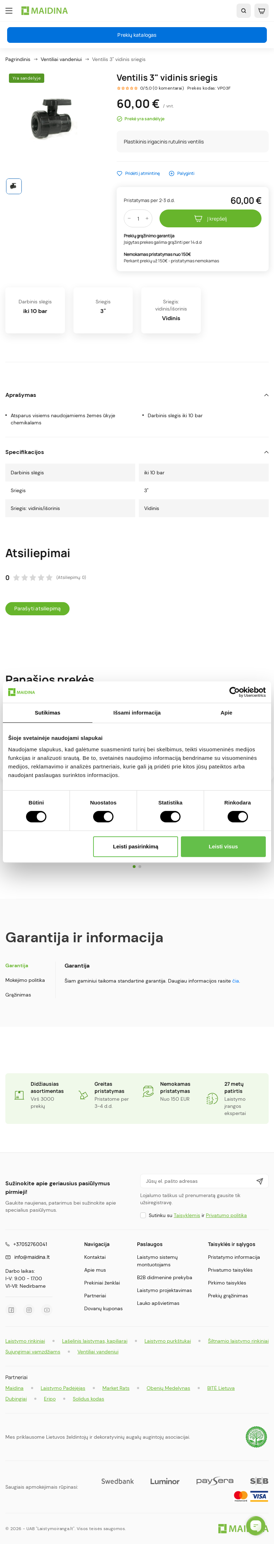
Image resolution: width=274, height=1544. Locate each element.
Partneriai (95, 1295)
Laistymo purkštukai (167, 1341)
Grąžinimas (18, 995)
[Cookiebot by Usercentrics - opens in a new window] (234, 692)
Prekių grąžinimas (228, 1295)
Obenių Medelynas (168, 1388)
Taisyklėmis (187, 1215)
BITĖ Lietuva (221, 1388)
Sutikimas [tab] (47, 713)
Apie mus (95, 1270)
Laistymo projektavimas (164, 1290)
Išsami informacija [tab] (137, 713)
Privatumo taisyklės (230, 1270)
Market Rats (116, 1388)
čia (235, 981)
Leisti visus (223, 846)
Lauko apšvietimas (158, 1303)
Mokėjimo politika (25, 980)
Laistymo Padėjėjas (63, 1388)
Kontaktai (95, 1257)
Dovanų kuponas (103, 1308)
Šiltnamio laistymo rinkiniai (238, 1341)
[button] (134, 866)
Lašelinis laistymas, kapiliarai (94, 1341)
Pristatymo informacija (234, 1257)
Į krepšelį (210, 218)
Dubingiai (16, 1399)
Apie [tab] (226, 713)
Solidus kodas (88, 1399)
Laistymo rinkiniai (25, 1341)
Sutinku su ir (198, 1215)
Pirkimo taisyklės (227, 1283)
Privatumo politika (226, 1215)
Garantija (16, 965)
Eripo (50, 1399)
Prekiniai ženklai (102, 1283)
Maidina (14, 1388)
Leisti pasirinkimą (135, 846)
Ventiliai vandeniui (97, 1351)
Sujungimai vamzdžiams (32, 1351)
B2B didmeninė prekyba (164, 1277)
